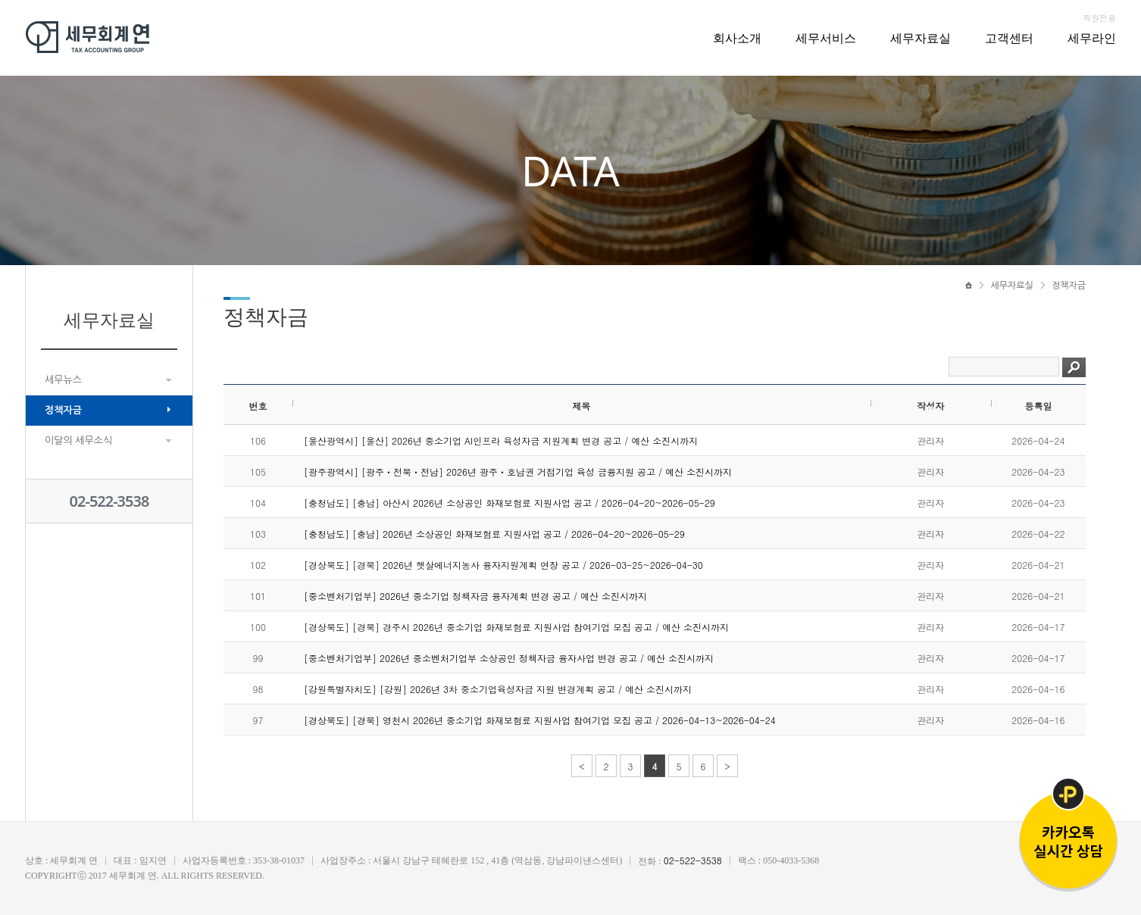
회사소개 (737, 38)
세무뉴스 (63, 380)
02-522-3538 (109, 501)
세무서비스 (826, 38)
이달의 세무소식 (78, 440)
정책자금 (63, 410)
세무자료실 (920, 38)
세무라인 (1092, 38)
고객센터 (1009, 38)
